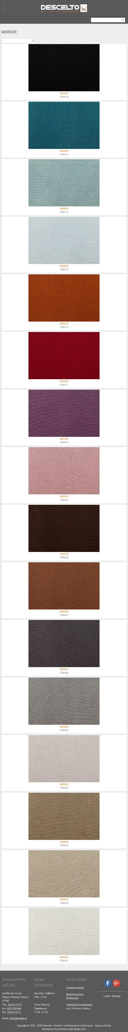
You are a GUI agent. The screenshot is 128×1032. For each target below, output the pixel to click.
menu (4, 8)
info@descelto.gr (18, 1018)
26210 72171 (14, 1012)
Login (107, 996)
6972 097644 (14, 1008)
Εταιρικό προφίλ (75, 987)
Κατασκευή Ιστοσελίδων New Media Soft (64, 1029)
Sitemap (116, 996)
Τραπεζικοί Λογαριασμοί (79, 1004)
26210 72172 (15, 1004)
